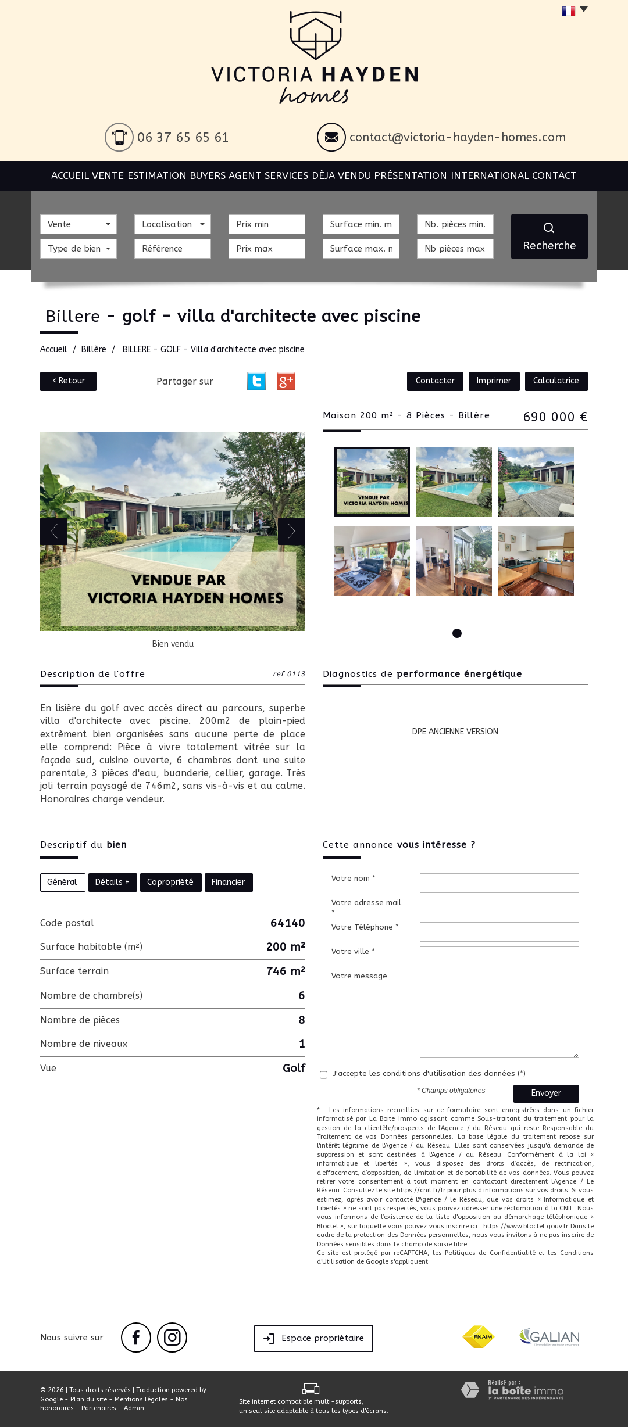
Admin (134, 1408)
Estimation (166, 174)
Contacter (445, 381)
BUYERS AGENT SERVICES (255, 174)
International (492, 174)
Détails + (112, 882)
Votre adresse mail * (366, 907)
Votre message (359, 975)
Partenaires (98, 1408)
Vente (112, 174)
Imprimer (500, 381)
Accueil (65, 174)
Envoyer (546, 1093)
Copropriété (170, 882)
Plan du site (88, 1399)
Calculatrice (558, 381)
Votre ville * (353, 950)
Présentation (415, 174)
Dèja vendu (344, 174)
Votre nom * (353, 877)
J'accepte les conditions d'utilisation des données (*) (429, 1073)
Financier (228, 882)
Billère (93, 349)
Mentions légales (141, 1399)
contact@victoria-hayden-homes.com (457, 137)
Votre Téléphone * (365, 926)
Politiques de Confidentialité (490, 1252)
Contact (560, 174)
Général (62, 882)
